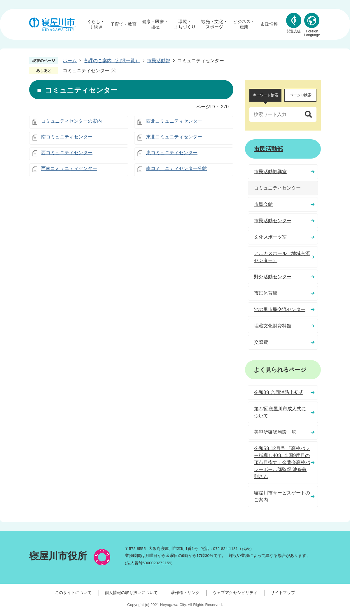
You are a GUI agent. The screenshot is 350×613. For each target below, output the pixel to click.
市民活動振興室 (270, 171)
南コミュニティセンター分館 (176, 168)
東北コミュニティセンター (174, 136)
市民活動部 (158, 60)
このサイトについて (73, 592)
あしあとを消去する (113, 70)
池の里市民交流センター (279, 309)
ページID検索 (300, 95)
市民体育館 (265, 293)
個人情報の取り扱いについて (131, 592)
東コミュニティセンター (171, 152)
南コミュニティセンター (66, 136)
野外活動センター (272, 276)
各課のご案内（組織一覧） (112, 60)
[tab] (265, 95)
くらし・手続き (96, 24)
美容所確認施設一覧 (275, 432)
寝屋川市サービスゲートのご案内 (282, 496)
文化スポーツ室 (270, 237)
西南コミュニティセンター (69, 168)
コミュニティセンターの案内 (71, 121)
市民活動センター (272, 220)
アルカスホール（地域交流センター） (282, 257)
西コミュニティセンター (66, 152)
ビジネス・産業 (244, 24)
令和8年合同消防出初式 (278, 392)
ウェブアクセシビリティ (235, 592)
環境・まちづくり (185, 24)
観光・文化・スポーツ (214, 24)
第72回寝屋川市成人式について (280, 412)
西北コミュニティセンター (174, 121)
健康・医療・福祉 (155, 24)
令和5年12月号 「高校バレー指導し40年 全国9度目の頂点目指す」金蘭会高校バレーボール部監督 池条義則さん (282, 462)
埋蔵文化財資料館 (272, 325)
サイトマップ (283, 592)
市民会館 (263, 204)
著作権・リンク (185, 592)
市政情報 (269, 24)
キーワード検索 (265, 95)
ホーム (70, 60)
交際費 (261, 342)
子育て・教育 (123, 24)
